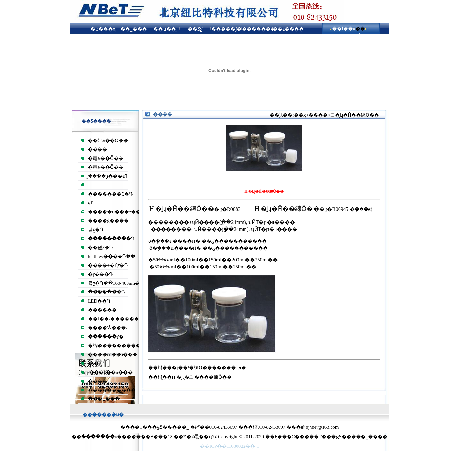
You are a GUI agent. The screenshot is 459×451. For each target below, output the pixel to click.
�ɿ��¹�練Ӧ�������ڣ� (209, 367)
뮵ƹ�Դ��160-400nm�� (116, 283)
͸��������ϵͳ (90, 202)
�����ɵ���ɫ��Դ (116, 211)
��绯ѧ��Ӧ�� (108, 140)
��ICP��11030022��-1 (229, 446)
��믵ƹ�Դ (100, 247)
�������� (257, 29)
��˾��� (133, 29)
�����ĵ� (226, 29)
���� (97, 149)
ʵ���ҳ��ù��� (110, 372)
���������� (112, 390)
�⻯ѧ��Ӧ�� (105, 158)
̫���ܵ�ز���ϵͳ (108, 176)
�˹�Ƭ (95, 363)
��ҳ (300, 115)
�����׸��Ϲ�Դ (110, 194)
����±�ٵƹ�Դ (108, 265)
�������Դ (106, 292)
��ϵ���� (288, 29)
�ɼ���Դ (100, 274)
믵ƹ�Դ (95, 229)
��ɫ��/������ (113, 318)
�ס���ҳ (103, 29)
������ (102, 309)
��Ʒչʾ (196, 29)
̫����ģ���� (108, 220)
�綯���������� (116, 345)
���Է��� (104, 399)
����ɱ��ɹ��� (112, 354)
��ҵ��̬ (164, 29)
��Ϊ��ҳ (343, 28)
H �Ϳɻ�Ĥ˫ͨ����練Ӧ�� (202, 377)
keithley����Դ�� (111, 256)
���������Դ (111, 238)
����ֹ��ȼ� (106, 336)
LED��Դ (99, 301)
